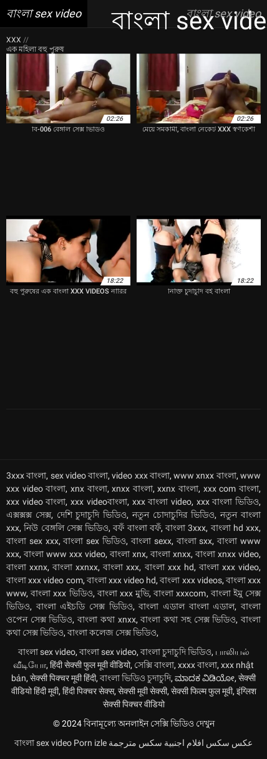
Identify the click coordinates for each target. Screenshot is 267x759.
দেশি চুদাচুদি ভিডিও (92, 515)
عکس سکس (229, 743)
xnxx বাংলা (132, 489)
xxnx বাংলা (177, 489)
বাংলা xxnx (26, 567)
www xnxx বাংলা (204, 475)
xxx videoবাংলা (98, 502)
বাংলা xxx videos (190, 580)
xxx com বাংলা (231, 489)
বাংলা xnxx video (227, 554)
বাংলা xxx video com (44, 580)
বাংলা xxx (121, 567)
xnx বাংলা (88, 489)
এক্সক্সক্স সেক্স (28, 515)
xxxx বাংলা (197, 665)
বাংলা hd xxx (235, 528)
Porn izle (90, 743)
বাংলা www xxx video (64, 554)
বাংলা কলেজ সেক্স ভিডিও (112, 632)
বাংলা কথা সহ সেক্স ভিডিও (188, 619)
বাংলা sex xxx (32, 541)
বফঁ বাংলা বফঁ (137, 528)
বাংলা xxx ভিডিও (61, 593)
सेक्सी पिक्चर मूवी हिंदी (63, 678)
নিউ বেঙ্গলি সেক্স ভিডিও (66, 528)
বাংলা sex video (46, 652)
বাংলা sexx (151, 541)
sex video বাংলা (80, 475)
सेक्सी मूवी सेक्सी (142, 691)
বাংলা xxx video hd (122, 580)
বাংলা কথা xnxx (106, 619)
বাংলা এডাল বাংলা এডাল (186, 606)
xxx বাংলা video (162, 502)
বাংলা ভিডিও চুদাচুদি (135, 678)
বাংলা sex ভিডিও (94, 541)
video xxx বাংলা (141, 475)
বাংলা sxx (195, 541)
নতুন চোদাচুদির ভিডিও (173, 515)
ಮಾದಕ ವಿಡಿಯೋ (205, 678)
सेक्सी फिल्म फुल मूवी (202, 691)
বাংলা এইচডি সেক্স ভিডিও (84, 606)
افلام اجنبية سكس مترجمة (156, 743)
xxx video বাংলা (36, 502)
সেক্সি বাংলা (154, 665)
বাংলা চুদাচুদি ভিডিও (175, 652)
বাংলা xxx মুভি (123, 593)
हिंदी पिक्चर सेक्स (88, 691)
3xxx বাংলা (26, 475)
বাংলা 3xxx (185, 528)
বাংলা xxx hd (169, 567)
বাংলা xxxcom (179, 593)
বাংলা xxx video (229, 567)
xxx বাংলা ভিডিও (228, 502)
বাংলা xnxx (170, 554)
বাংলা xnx (128, 554)
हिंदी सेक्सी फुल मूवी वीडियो (90, 665)
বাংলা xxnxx (75, 567)
